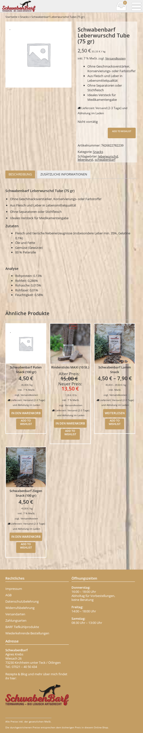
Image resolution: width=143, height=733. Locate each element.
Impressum (13, 588)
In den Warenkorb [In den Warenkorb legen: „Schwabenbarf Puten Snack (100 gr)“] (26, 413)
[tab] (20, 175)
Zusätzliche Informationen (63, 174)
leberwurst (85, 159)
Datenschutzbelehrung (22, 601)
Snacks (24, 17)
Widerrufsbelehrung (20, 608)
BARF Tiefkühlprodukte (22, 627)
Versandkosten (115, 58)
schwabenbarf (105, 159)
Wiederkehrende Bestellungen (27, 633)
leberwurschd (108, 156)
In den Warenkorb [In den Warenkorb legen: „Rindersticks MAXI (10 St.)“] (70, 423)
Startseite (11, 17)
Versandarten (15, 614)
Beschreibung (20, 174)
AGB (8, 595)
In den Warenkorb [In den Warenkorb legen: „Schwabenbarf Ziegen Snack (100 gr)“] (26, 536)
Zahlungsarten (15, 620)
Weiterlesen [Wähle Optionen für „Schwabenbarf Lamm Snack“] (115, 413)
